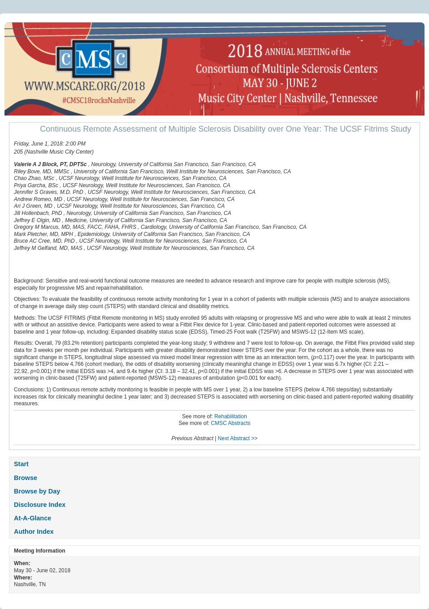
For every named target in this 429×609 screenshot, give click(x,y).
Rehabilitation (230, 416)
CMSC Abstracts (231, 423)
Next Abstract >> (238, 438)
